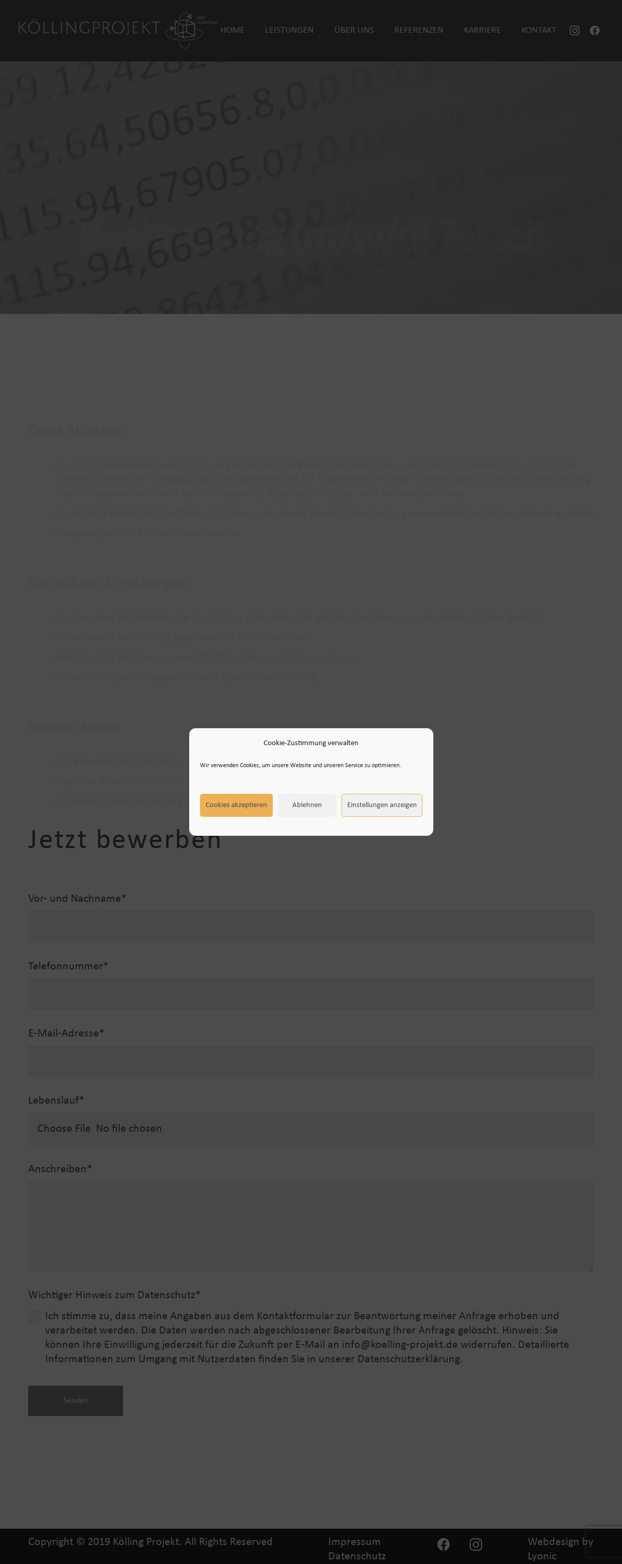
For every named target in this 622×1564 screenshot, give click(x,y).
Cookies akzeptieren (236, 805)
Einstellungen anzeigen (382, 805)
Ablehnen (307, 805)
